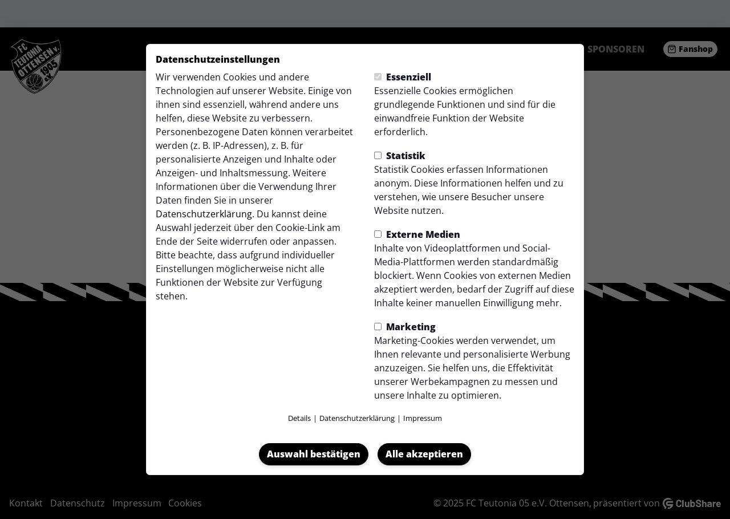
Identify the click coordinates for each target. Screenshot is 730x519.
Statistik (399, 155)
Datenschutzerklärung (204, 214)
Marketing (405, 327)
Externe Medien (417, 234)
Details (299, 418)
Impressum (422, 418)
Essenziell (402, 77)
